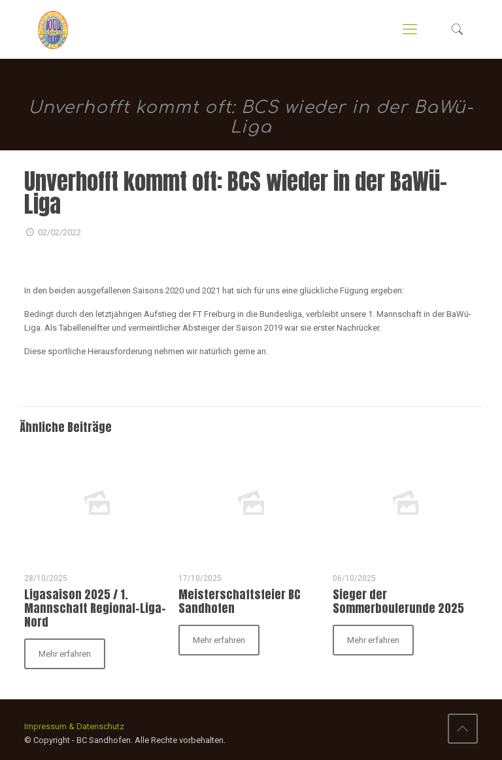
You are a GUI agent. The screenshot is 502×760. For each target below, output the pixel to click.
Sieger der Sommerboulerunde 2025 (398, 601)
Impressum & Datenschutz (74, 726)
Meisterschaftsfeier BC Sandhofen (239, 601)
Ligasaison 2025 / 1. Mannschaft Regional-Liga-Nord (95, 608)
